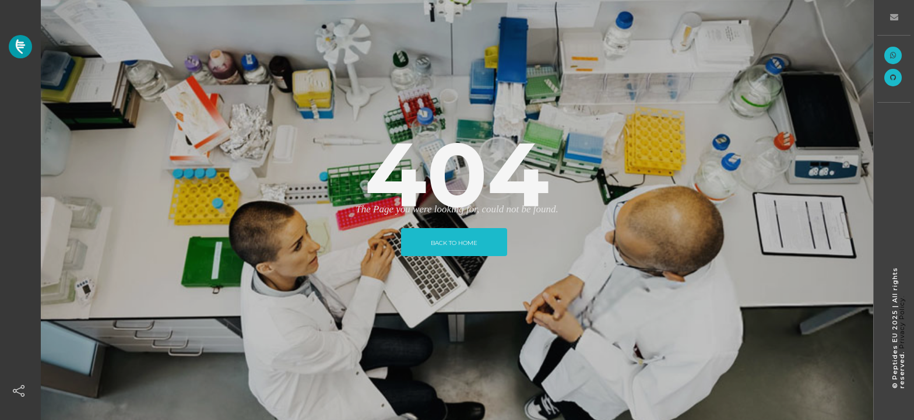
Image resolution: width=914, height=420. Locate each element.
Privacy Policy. (902, 322)
